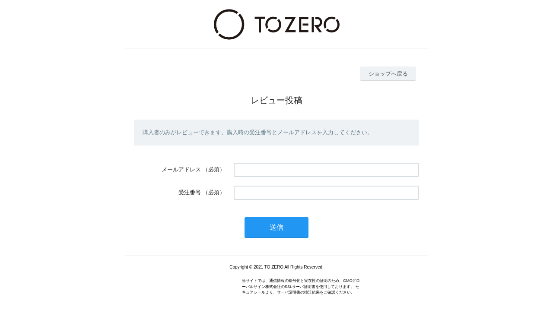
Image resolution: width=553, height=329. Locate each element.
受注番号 (189, 192)
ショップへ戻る (388, 73)
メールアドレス (181, 169)
